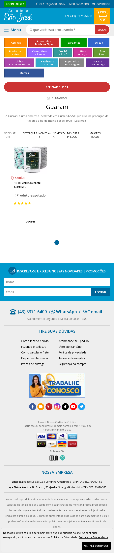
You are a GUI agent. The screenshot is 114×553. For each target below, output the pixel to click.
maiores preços (95, 134)
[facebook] (32, 406)
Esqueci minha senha (34, 358)
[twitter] (81, 406)
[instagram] (57, 406)
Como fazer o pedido (35, 341)
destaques (30, 133)
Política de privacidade (72, 352)
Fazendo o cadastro (33, 347)
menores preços (73, 134)
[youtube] (73, 406)
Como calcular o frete (35, 352)
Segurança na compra (72, 364)
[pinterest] (48, 406)
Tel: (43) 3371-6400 (78, 16)
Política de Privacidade (93, 537)
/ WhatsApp (63, 311)
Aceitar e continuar (96, 545)
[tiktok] (65, 406)
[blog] (40, 406)
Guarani (30, 221)
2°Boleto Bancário (70, 347)
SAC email (92, 311)
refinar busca (57, 87)
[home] (18, 16)
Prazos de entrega (32, 364)
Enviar (100, 292)
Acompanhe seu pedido (74, 341)
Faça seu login (55, 4)
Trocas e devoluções (72, 358)
